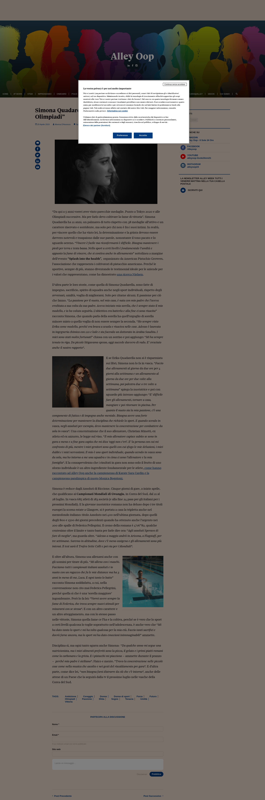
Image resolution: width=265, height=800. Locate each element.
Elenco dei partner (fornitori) (96, 125)
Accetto (143, 135)
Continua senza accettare (174, 84)
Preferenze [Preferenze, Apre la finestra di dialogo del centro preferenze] (122, 135)
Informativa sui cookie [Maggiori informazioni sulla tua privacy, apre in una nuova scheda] (117, 111)
